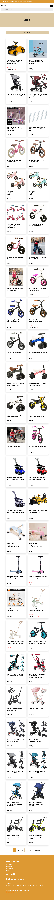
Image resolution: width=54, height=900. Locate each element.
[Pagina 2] (18, 850)
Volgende (37, 850)
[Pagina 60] (31, 850)
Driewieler (9, 865)
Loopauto (9, 867)
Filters (27, 32)
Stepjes (8, 870)
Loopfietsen (9, 868)
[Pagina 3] (22, 850)
